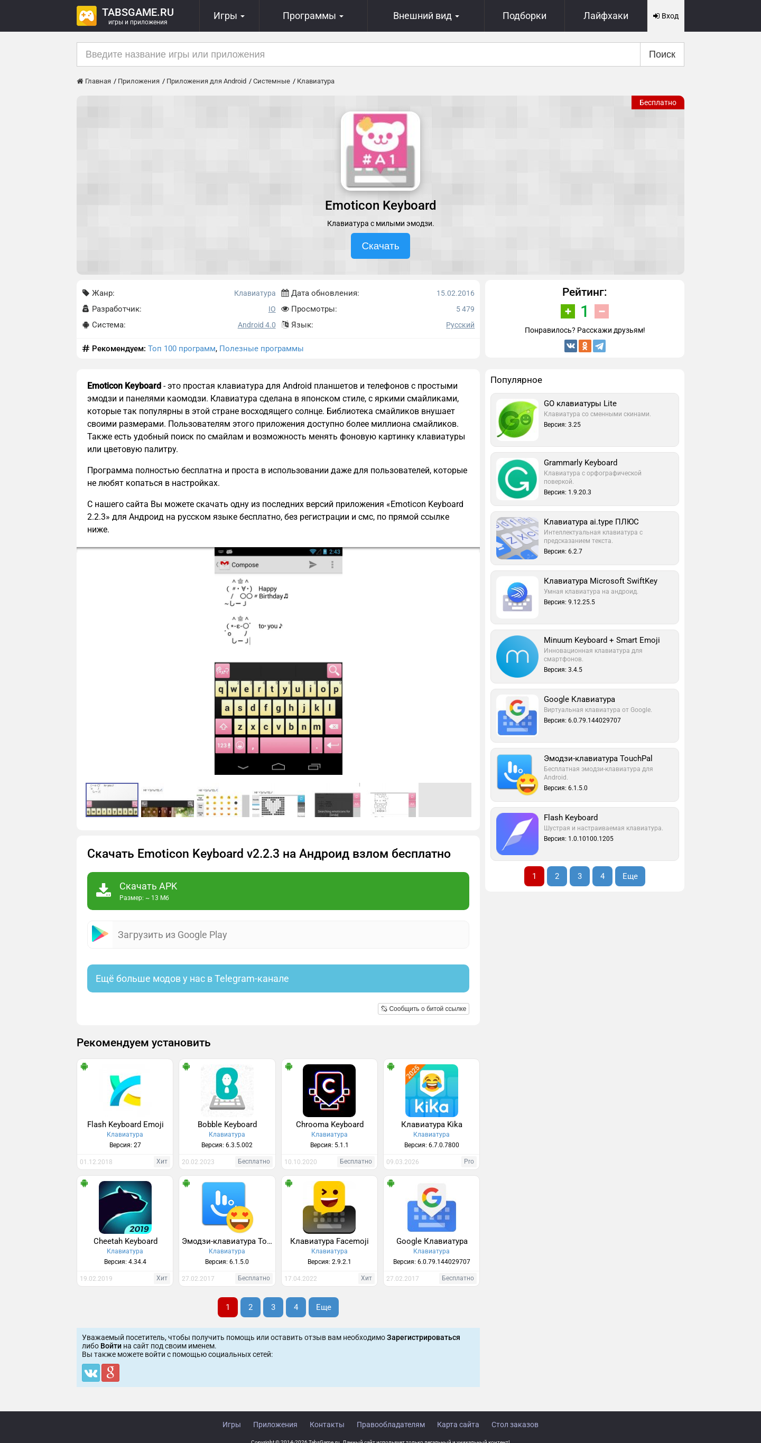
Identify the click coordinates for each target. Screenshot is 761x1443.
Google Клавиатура (432, 1241)
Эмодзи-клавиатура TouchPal (228, 1241)
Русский (460, 325)
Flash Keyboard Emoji (125, 1124)
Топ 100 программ (182, 348)
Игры (231, 1424)
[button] (470, 556)
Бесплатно (657, 102)
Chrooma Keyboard (330, 1124)
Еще (323, 1307)
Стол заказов (515, 1424)
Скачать (380, 245)
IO (272, 309)
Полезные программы (261, 348)
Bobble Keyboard (227, 1124)
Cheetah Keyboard (125, 1241)
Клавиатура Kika (431, 1124)
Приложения (275, 1424)
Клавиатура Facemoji (329, 1241)
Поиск (662, 54)
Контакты (327, 1424)
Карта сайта (458, 1424)
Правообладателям (391, 1424)
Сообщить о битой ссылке (423, 1009)
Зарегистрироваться (423, 1337)
